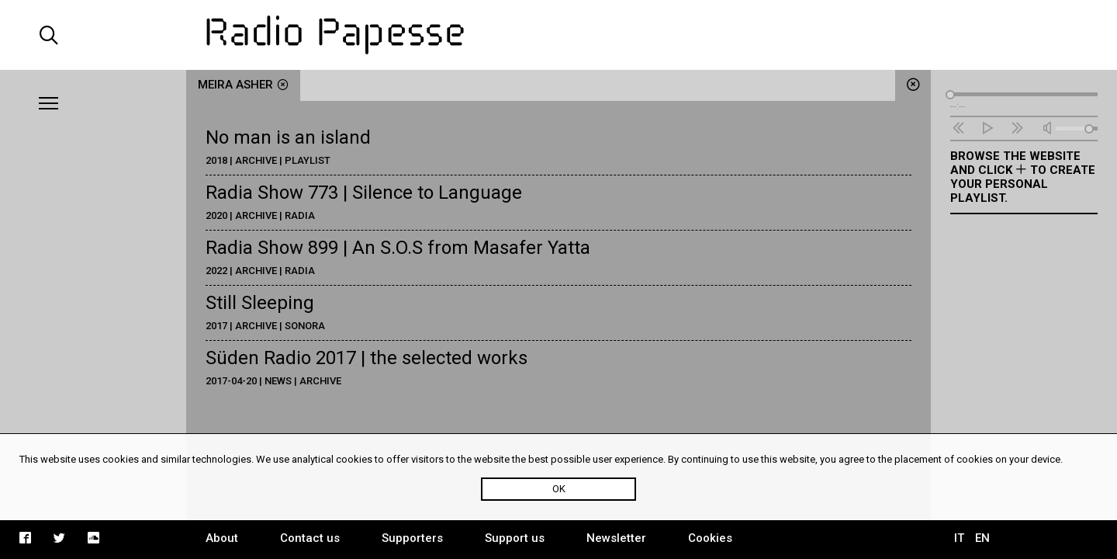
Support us (515, 538)
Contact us (310, 538)
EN (982, 538)
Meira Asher (243, 85)
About (222, 538)
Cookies (710, 538)
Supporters (412, 538)
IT (959, 538)
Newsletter (616, 538)
